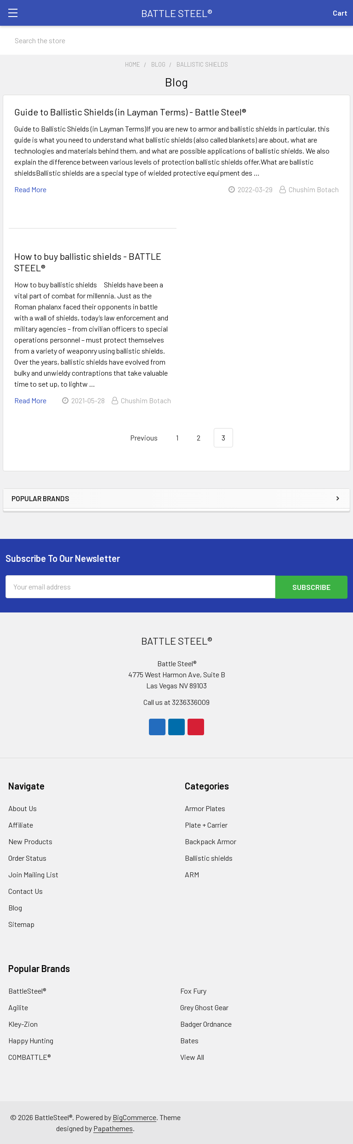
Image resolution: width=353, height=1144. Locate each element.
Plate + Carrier (206, 824)
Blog (15, 907)
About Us (22, 807)
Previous (139, 438)
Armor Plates (205, 807)
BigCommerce (134, 1116)
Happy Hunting (30, 1039)
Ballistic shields (209, 857)
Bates (189, 1039)
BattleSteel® (27, 990)
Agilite (18, 1006)
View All (192, 1056)
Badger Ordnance (206, 1023)
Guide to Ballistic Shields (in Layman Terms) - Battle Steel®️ (130, 111)
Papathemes (113, 1127)
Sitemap (21, 923)
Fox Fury (193, 990)
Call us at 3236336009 (176, 701)
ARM (192, 873)
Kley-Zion (23, 1023)
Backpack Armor (210, 840)
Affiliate (20, 824)
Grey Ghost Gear (204, 1006)
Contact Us (25, 890)
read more (30, 189)
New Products (30, 840)
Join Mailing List (33, 873)
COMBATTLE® (29, 1056)
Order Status (27, 857)
